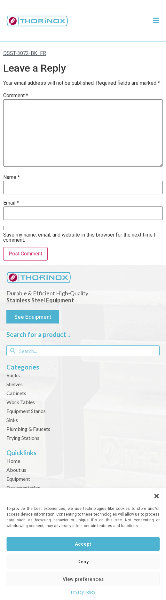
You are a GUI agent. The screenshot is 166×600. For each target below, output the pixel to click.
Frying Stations (22, 438)
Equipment (18, 479)
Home (13, 461)
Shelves (14, 384)
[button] (156, 496)
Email (11, 203)
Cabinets (16, 393)
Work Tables (20, 402)
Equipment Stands (26, 411)
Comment (15, 95)
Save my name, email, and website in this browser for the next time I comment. (79, 237)
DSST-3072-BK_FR (24, 53)
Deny (83, 562)
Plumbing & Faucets (28, 429)
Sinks (12, 420)
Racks (13, 375)
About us (16, 470)
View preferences (83, 579)
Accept (83, 544)
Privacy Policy (83, 592)
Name (11, 177)
